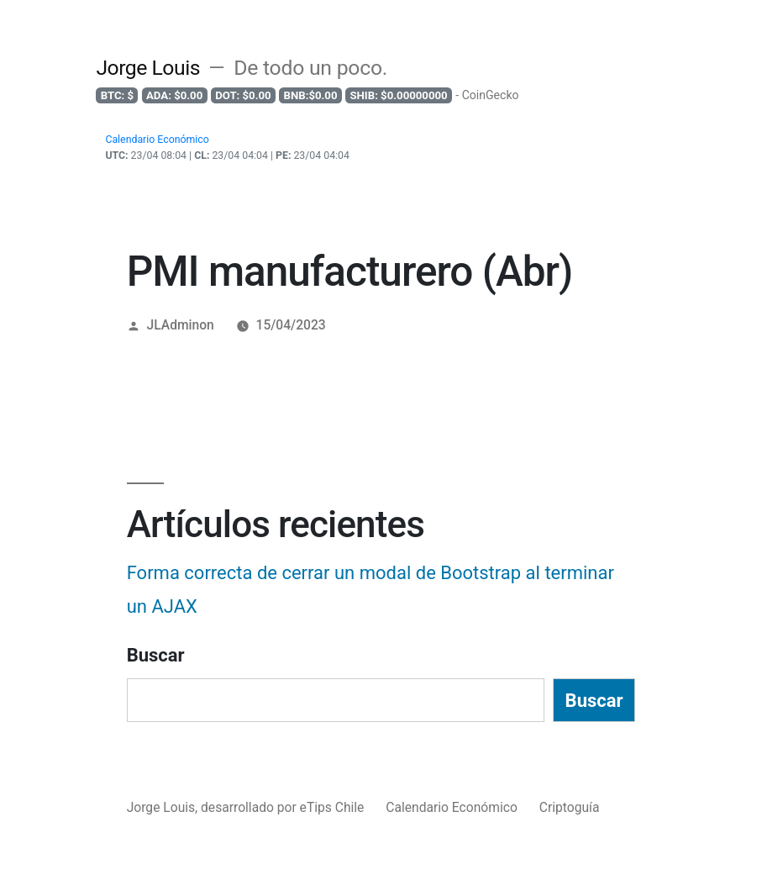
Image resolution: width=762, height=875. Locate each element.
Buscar (156, 655)
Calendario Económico (452, 807)
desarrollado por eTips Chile (284, 807)
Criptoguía (569, 807)
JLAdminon (180, 325)
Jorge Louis (148, 67)
